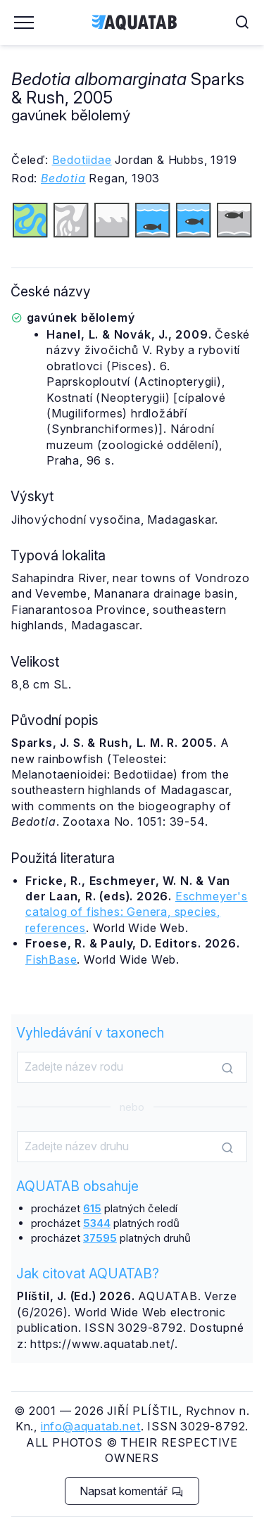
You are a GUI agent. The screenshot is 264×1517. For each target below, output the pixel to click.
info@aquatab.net (91, 1426)
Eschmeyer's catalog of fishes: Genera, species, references (136, 912)
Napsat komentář (131, 1491)
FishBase (51, 959)
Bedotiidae (82, 160)
